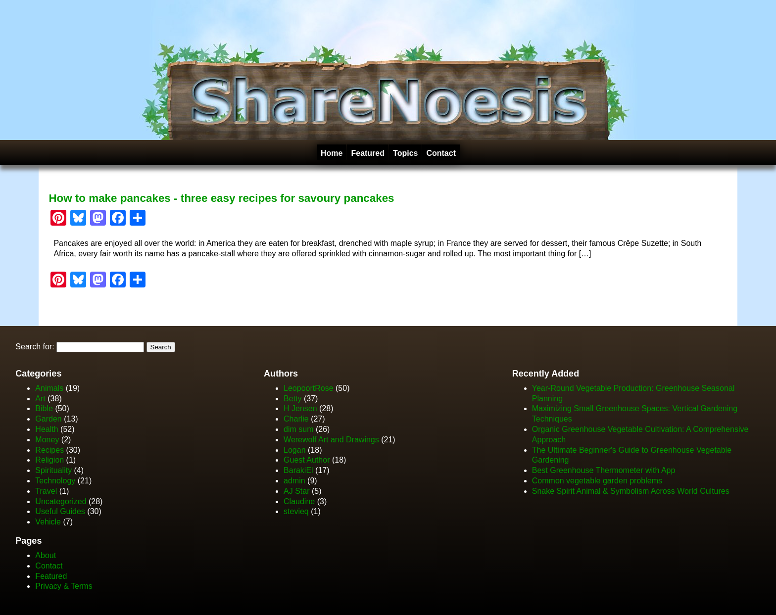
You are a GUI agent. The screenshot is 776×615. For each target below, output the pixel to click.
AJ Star (296, 491)
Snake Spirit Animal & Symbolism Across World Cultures (630, 491)
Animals (49, 388)
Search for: (34, 346)
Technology (55, 480)
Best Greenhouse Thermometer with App (604, 470)
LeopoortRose (310, 388)
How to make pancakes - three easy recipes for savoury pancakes (221, 198)
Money (47, 439)
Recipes (49, 450)
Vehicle (48, 522)
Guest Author (307, 460)
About (45, 555)
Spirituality (53, 470)
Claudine (299, 501)
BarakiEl (298, 470)
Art (40, 398)
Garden (48, 419)
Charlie (296, 419)
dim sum (298, 429)
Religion (49, 460)
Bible (44, 408)
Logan (295, 450)
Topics (405, 153)
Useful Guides (60, 511)
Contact (441, 153)
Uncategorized (60, 501)
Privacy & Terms (63, 586)
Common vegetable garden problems (597, 480)
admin (294, 480)
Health (46, 429)
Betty (292, 398)
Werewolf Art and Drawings (331, 439)
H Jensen (300, 408)
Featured (368, 153)
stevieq (296, 511)
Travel (46, 491)
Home (331, 153)
